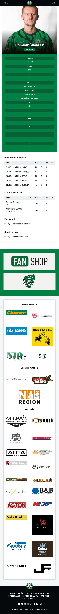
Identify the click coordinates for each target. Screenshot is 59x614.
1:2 (27, 185)
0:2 (27, 167)
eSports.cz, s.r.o (42, 609)
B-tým (29, 593)
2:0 (27, 176)
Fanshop (45, 596)
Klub (12, 593)
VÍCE (53, 3)
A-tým (20, 593)
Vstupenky (29, 598)
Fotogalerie (16, 596)
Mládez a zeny (42, 593)
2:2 (27, 180)
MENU (6, 3)
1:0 (27, 172)
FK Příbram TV (31, 596)
